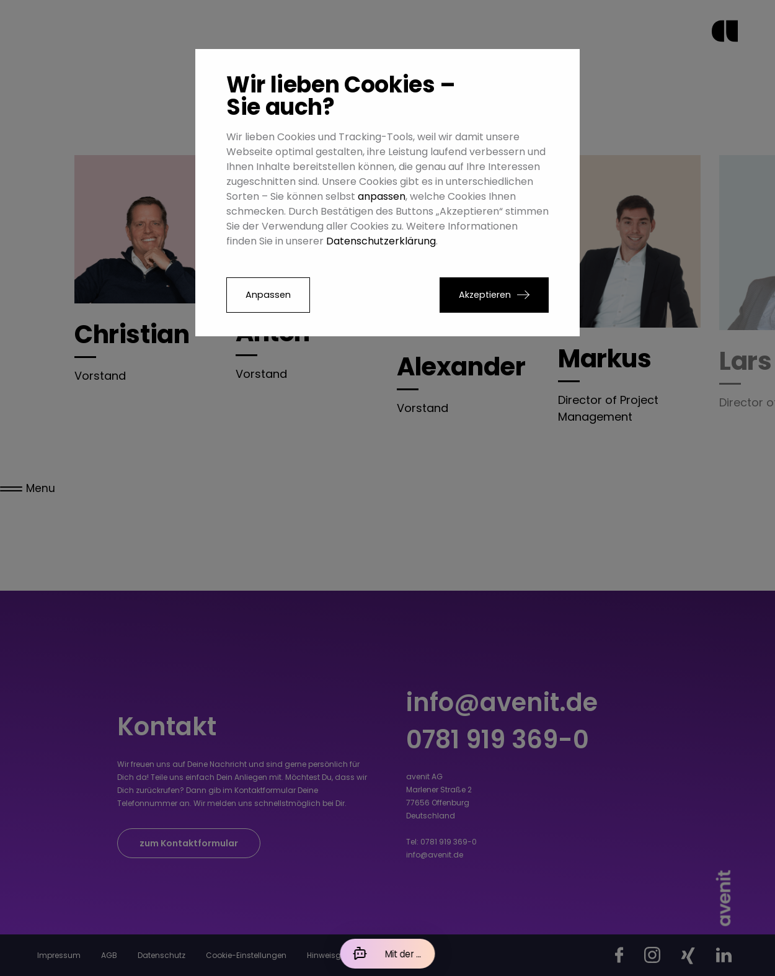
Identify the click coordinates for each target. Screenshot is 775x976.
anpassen (381, 196)
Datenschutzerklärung (381, 241)
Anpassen (268, 295)
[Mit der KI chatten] (387, 954)
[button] (494, 295)
